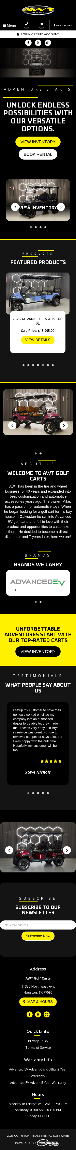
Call (26, 25)
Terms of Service (38, 1047)
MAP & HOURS (63, 25)
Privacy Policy (38, 1041)
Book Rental (38, 154)
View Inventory (38, 142)
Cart (41, 25)
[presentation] (15, 207)
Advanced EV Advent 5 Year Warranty (38, 1082)
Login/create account (38, 34)
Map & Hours (38, 1002)
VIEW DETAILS (37, 340)
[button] (30, 227)
